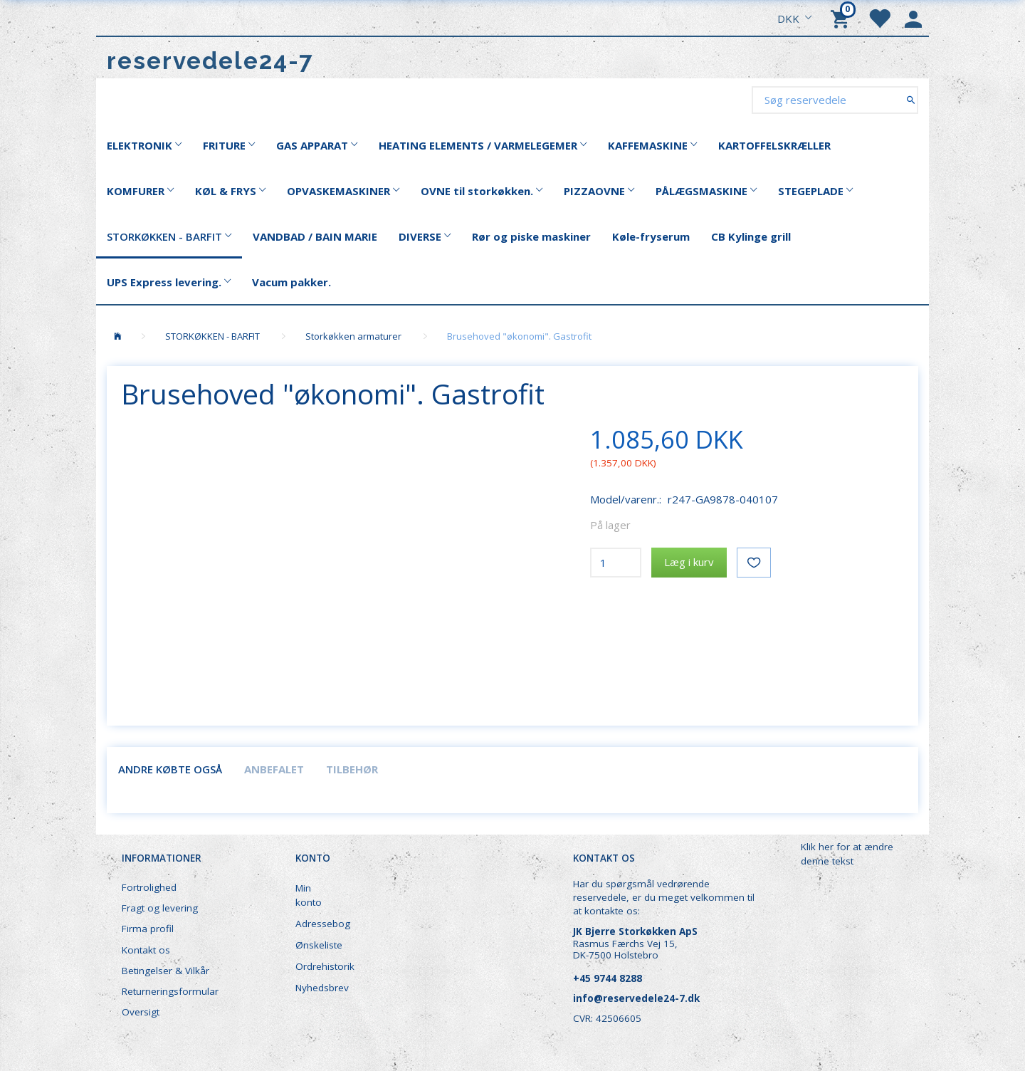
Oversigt (140, 1011)
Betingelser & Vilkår (165, 970)
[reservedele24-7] (210, 61)
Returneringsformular (170, 991)
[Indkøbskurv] (842, 18)
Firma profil (148, 928)
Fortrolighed (149, 887)
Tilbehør (352, 769)
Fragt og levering (160, 908)
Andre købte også (170, 769)
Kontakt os (146, 950)
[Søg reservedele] (911, 99)
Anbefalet (274, 769)
